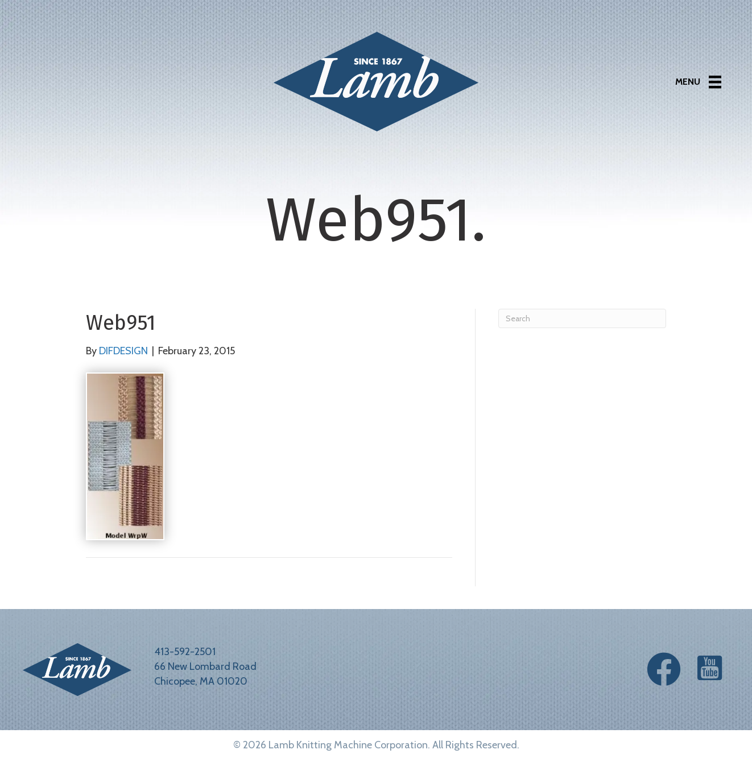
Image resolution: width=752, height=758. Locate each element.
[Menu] (698, 82)
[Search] (582, 318)
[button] (664, 669)
